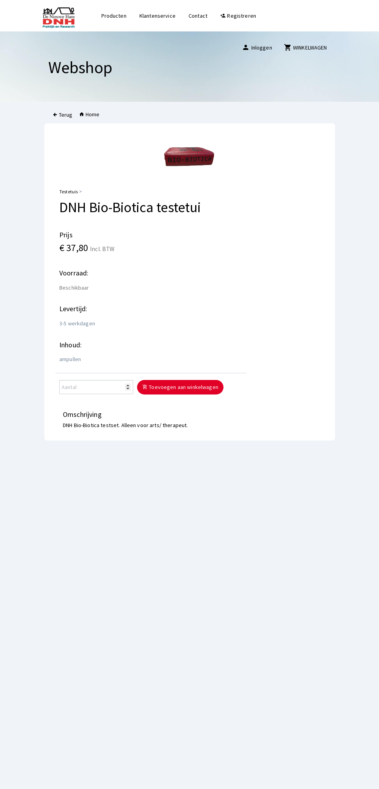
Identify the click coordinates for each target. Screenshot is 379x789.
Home (89, 114)
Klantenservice (157, 15)
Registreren (238, 15)
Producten (113, 15)
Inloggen (257, 47)
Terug (62, 114)
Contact (198, 15)
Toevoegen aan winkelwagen (180, 387)
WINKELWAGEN (305, 47)
